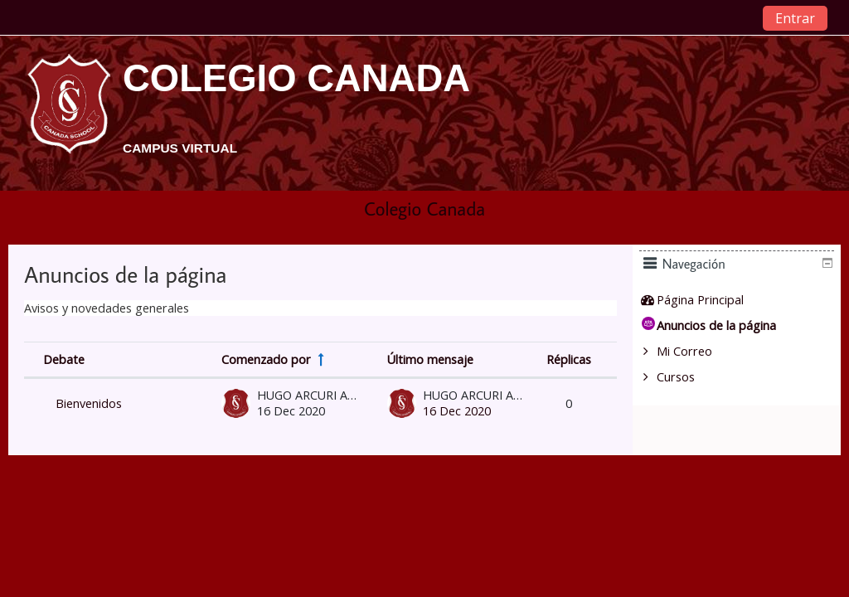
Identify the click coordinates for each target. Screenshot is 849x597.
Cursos (687, 377)
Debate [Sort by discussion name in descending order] (64, 359)
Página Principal (711, 300)
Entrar (795, 18)
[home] (68, 111)
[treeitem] (742, 300)
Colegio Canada (424, 209)
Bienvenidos (89, 403)
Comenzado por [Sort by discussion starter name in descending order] (266, 359)
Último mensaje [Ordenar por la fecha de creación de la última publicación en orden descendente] (430, 359)
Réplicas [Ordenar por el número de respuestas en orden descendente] (568, 359)
